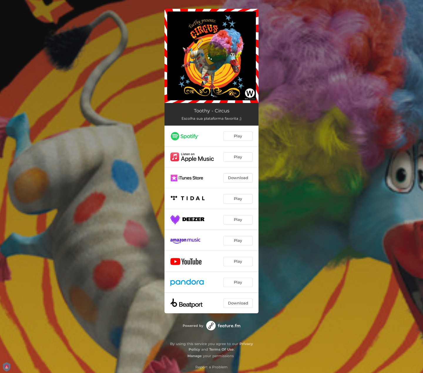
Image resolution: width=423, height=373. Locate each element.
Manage (194, 356)
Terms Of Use (221, 349)
